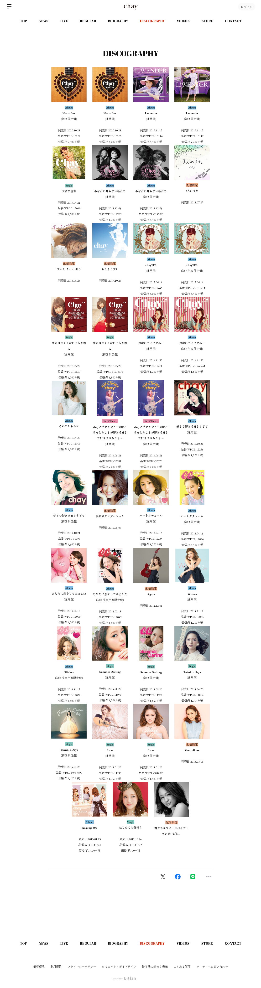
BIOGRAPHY (118, 21)
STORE (207, 21)
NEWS (43, 21)
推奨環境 (39, 967)
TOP (23, 21)
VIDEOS (183, 21)
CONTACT (233, 21)
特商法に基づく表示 (155, 967)
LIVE (64, 21)
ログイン (246, 7)
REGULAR (88, 21)
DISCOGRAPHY (152, 21)
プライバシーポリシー (82, 967)
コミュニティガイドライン (119, 967)
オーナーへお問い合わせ (212, 967)
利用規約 (56, 967)
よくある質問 (182, 967)
